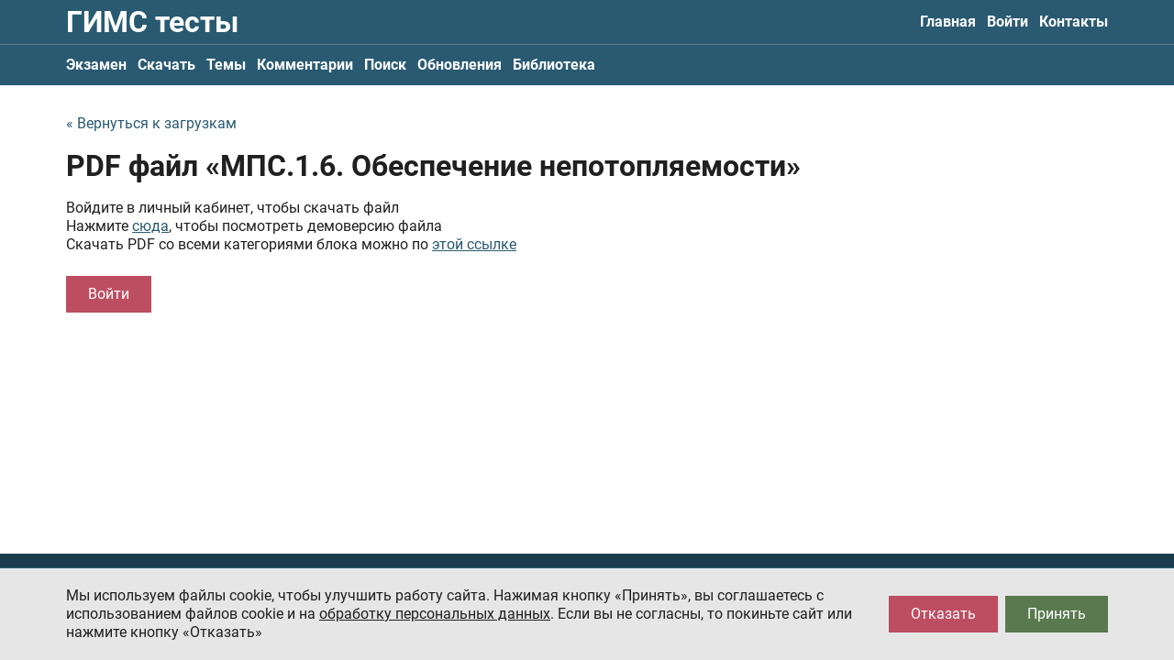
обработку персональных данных (434, 613)
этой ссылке (474, 244)
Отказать (943, 613)
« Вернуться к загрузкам (151, 123)
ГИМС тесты (152, 22)
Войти (1007, 21)
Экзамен (96, 64)
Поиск (385, 64)
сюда (150, 226)
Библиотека (554, 64)
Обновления (459, 64)
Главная (948, 21)
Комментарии (305, 64)
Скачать (166, 64)
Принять (1056, 613)
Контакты (1073, 21)
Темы (226, 64)
